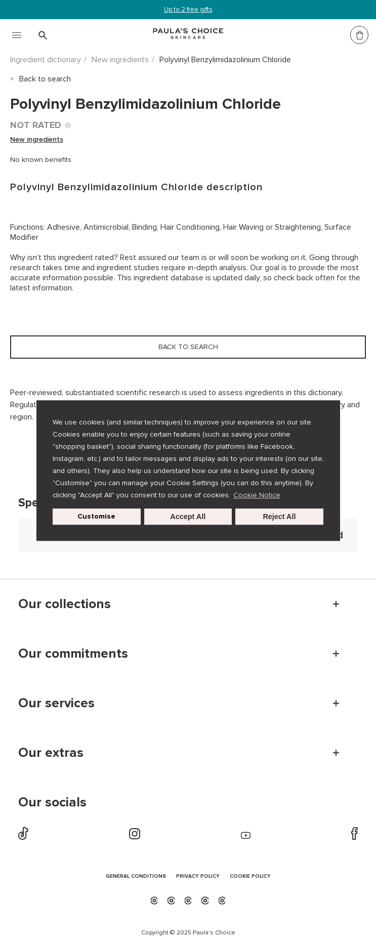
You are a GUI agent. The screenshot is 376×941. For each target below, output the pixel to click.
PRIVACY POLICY (198, 876)
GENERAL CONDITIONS (136, 876)
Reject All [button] (279, 516)
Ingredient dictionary (45, 60)
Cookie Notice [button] (256, 495)
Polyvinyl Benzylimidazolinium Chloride (225, 60)
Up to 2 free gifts (188, 10)
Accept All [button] (187, 516)
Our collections (64, 604)
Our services (56, 703)
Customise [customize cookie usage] (96, 516)
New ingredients (120, 60)
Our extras (50, 753)
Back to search (45, 79)
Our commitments (73, 654)
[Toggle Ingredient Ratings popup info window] (68, 125)
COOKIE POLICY (250, 876)
